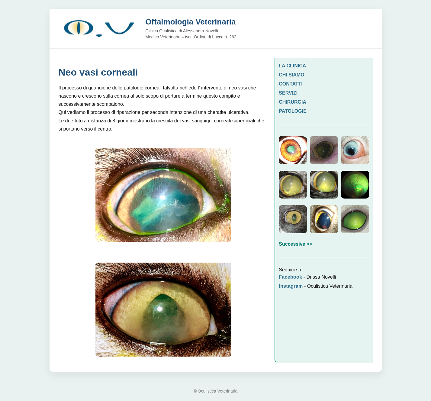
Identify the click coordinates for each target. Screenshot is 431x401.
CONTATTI (291, 83)
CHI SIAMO (291, 74)
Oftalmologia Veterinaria (190, 21)
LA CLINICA (292, 65)
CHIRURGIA (292, 102)
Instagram (291, 286)
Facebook (290, 277)
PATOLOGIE (293, 111)
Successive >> (295, 244)
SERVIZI (288, 92)
